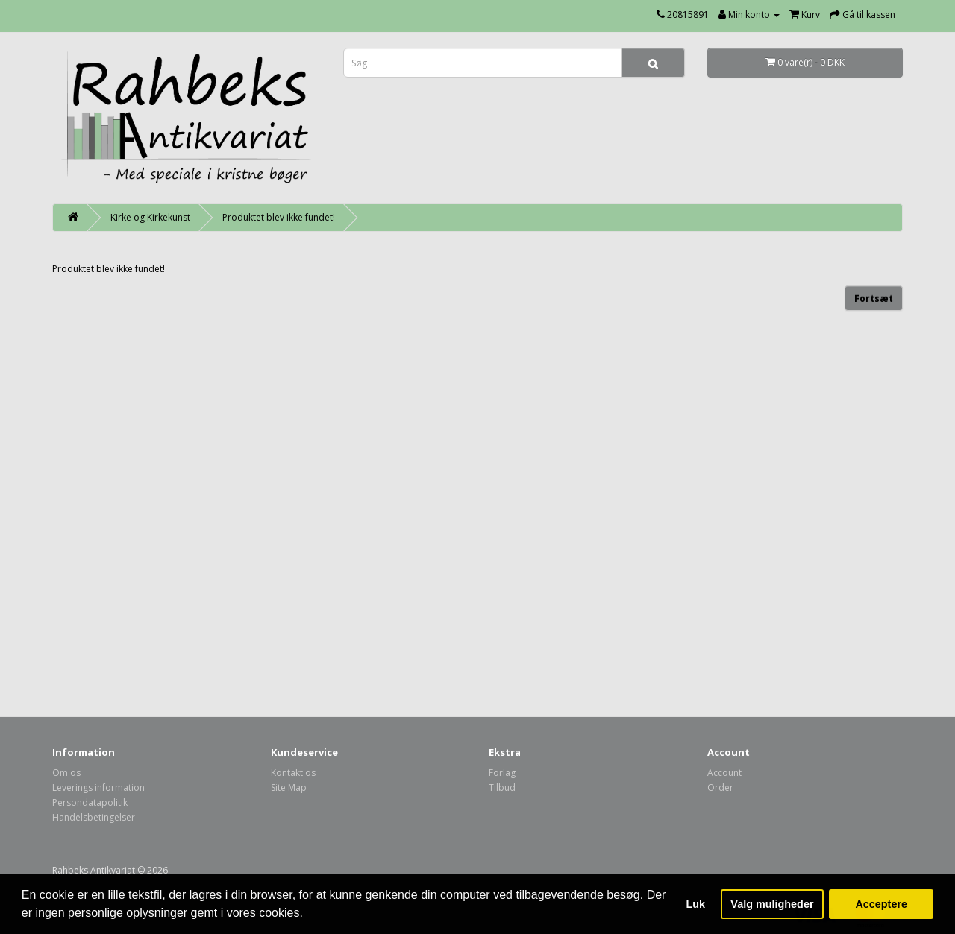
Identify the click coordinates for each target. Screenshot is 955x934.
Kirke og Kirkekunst (150, 217)
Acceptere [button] (881, 904)
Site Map (289, 787)
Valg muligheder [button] (771, 904)
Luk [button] (696, 904)
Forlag (502, 772)
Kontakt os (293, 772)
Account (724, 772)
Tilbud (502, 787)
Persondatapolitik (90, 802)
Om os (66, 772)
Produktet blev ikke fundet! (278, 217)
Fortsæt (873, 298)
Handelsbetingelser (93, 817)
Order (720, 787)
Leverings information (98, 787)
